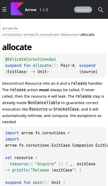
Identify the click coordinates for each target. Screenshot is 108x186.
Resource (69, 34)
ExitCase (16, 71)
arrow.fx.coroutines (41, 34)
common (83, 10)
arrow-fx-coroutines (11, 31)
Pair (65, 65)
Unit (42, 71)
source (88, 71)
